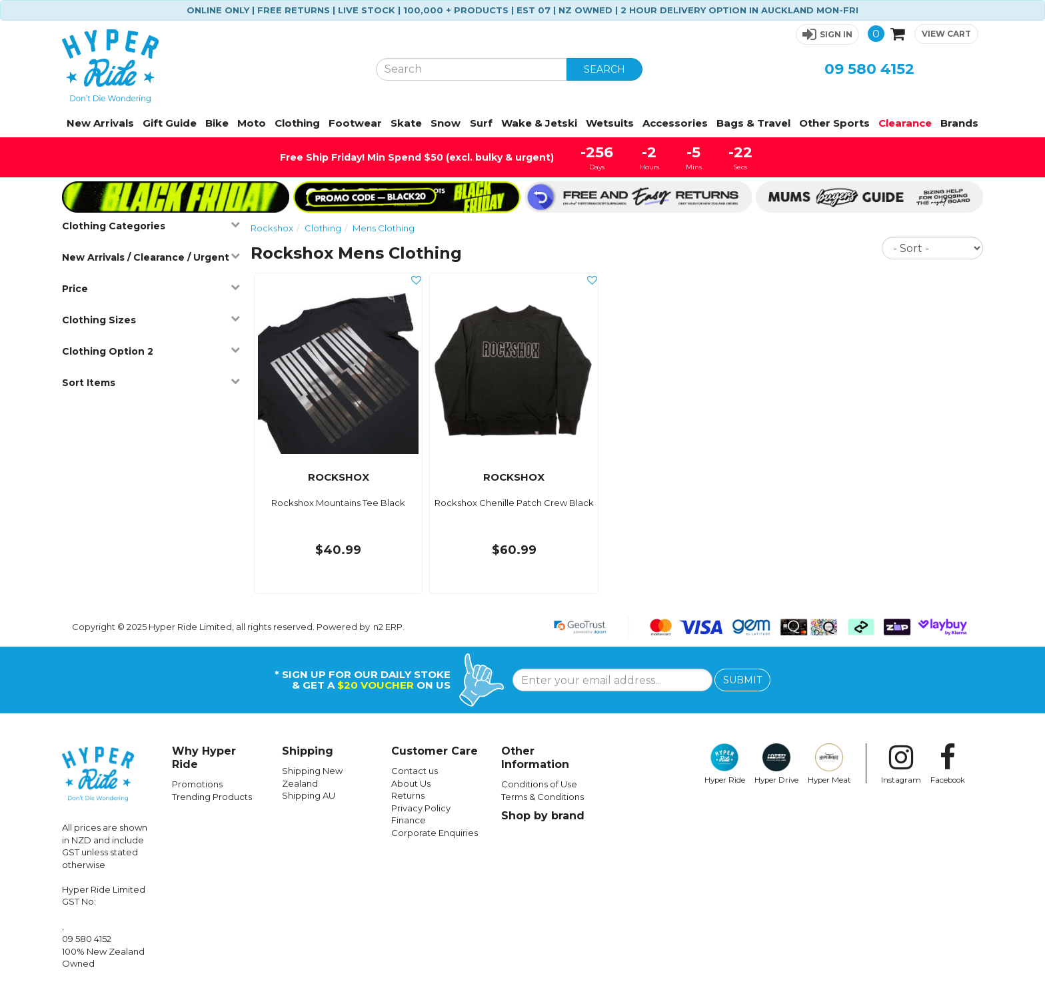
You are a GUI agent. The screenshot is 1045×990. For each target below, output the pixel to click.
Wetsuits (610, 123)
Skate (406, 123)
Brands (959, 123)
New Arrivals (100, 123)
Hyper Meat (829, 764)
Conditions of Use (539, 784)
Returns (408, 795)
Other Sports (834, 123)
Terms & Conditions (542, 796)
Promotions (197, 784)
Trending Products (212, 796)
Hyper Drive (776, 764)
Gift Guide (170, 123)
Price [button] (150, 288)
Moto (251, 123)
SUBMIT (742, 680)
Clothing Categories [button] (150, 225)
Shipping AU (308, 795)
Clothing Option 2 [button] (150, 351)
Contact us (414, 770)
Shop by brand (542, 815)
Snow (446, 123)
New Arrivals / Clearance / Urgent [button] (150, 257)
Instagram (901, 764)
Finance (408, 820)
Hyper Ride (724, 764)
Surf (481, 123)
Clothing (297, 123)
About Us (411, 783)
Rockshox (272, 228)
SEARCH (604, 69)
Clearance (905, 123)
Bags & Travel (753, 123)
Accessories (675, 123)
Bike (217, 123)
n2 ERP (388, 626)
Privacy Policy (421, 808)
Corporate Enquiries (434, 832)
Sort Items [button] (150, 382)
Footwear (355, 123)
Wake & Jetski (539, 123)
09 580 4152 (869, 69)
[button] (827, 34)
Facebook (947, 764)
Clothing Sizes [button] (150, 319)
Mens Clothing (384, 228)
